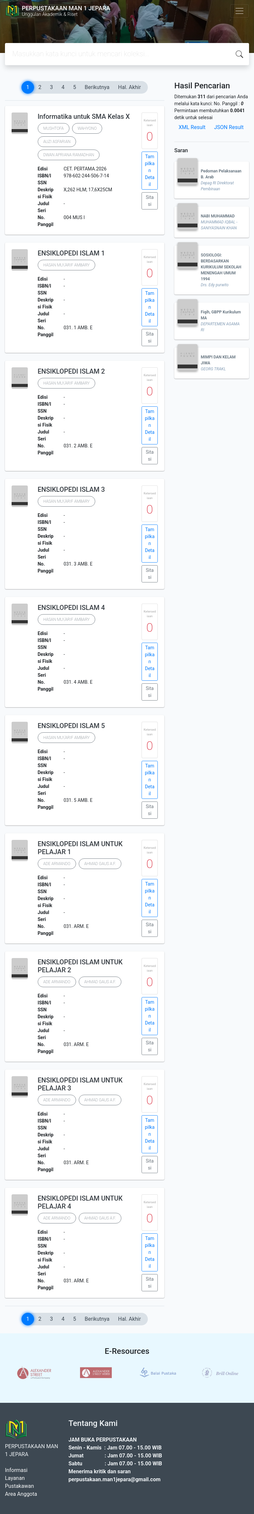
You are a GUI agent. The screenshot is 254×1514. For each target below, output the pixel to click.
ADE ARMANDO (56, 863)
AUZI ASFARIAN (57, 141)
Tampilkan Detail (149, 170)
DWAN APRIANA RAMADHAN (68, 155)
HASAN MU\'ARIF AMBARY (66, 265)
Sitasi (150, 201)
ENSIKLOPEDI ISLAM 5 (71, 726)
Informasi (16, 1470)
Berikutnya (97, 87)
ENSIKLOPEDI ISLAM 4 (71, 608)
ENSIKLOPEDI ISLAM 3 (71, 489)
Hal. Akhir (129, 87)
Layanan (15, 1478)
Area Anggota (21, 1494)
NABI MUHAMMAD (218, 216)
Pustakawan (19, 1486)
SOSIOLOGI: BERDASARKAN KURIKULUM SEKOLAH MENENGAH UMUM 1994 (221, 267)
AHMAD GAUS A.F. (100, 863)
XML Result (192, 127)
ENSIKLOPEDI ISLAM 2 (71, 371)
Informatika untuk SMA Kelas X (84, 116)
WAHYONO (87, 128)
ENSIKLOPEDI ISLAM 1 (71, 253)
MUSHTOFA (53, 128)
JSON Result (228, 127)
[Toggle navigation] (239, 11)
